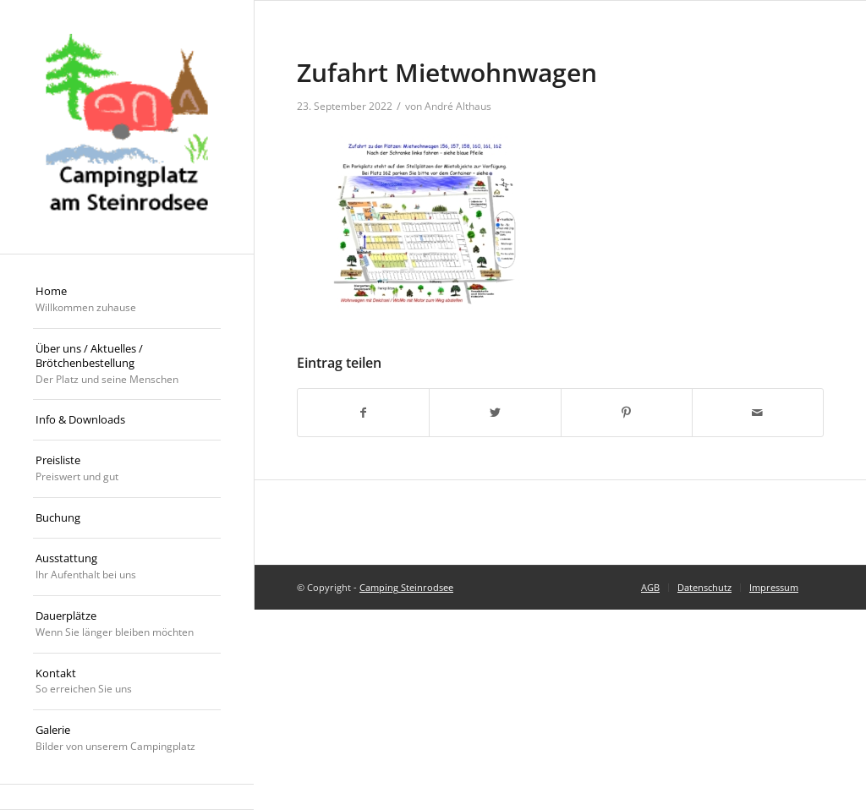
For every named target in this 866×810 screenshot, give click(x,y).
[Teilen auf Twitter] (495, 412)
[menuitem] (127, 300)
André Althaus (458, 106)
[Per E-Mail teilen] (758, 412)
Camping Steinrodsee (406, 587)
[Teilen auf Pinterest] (627, 412)
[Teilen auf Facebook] (363, 412)
